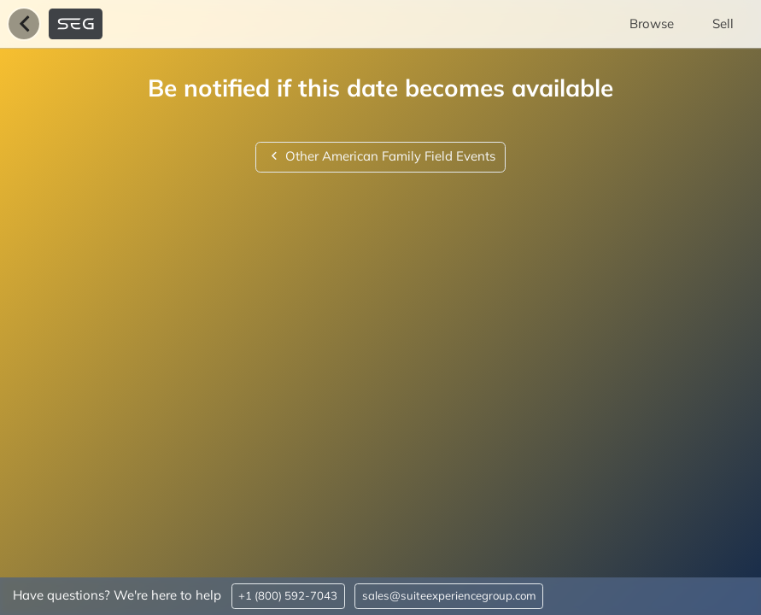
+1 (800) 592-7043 (287, 595)
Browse (651, 23)
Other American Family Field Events (380, 156)
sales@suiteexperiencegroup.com (449, 595)
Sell (723, 23)
